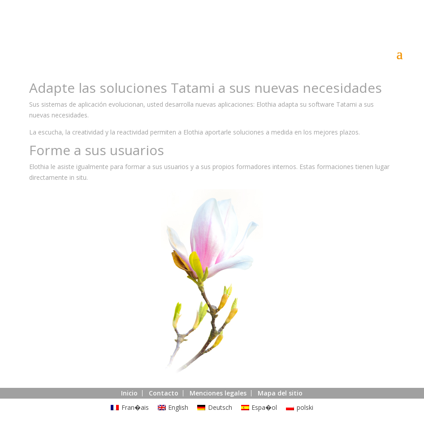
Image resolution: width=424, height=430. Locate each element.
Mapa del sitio (280, 393)
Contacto (163, 393)
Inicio (129, 393)
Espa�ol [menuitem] (264, 407)
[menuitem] (129, 407)
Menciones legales (218, 393)
